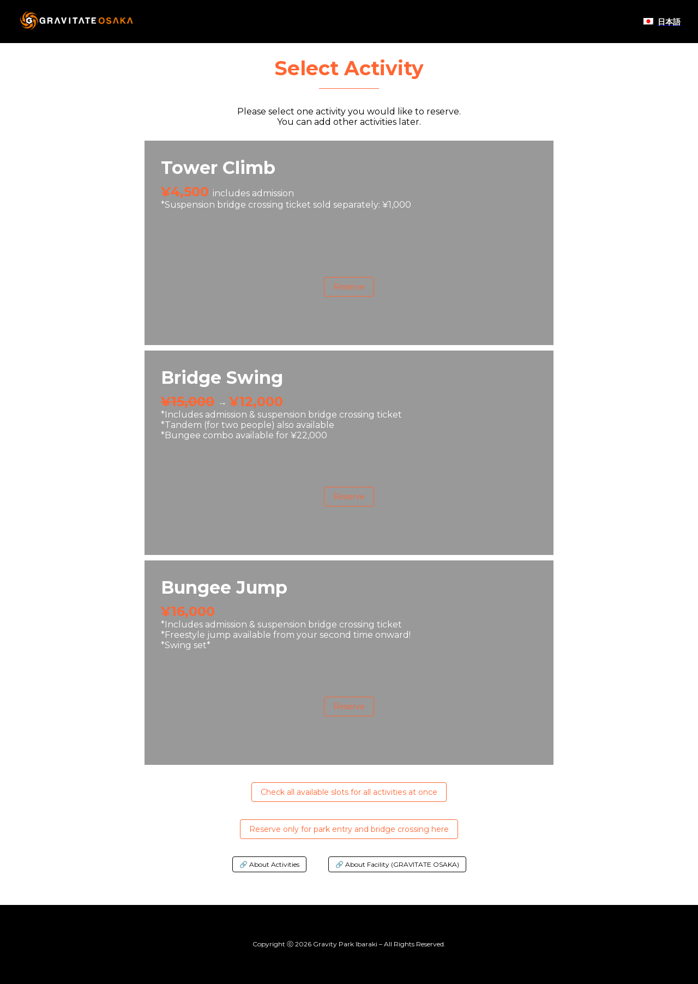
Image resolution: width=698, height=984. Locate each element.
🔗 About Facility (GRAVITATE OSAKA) (397, 864)
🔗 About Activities (269, 864)
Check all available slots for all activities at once (349, 792)
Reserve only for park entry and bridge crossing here (349, 829)
